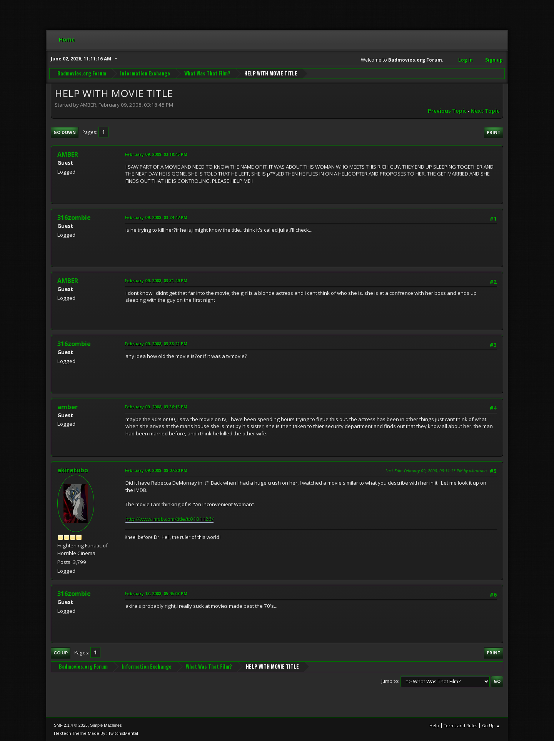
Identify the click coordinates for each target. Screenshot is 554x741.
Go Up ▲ (491, 725)
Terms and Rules (460, 725)
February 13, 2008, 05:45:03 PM (156, 593)
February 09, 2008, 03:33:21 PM (156, 343)
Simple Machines (106, 725)
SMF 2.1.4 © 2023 (71, 725)
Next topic (485, 110)
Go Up (60, 653)
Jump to (389, 681)
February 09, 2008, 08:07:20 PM (156, 470)
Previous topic (447, 110)
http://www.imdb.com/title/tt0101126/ (169, 518)
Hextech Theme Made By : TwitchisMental (96, 733)
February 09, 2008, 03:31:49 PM (156, 280)
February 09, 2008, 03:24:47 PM (156, 217)
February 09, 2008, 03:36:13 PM (156, 407)
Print (494, 132)
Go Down (64, 132)
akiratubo (72, 470)
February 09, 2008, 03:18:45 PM (156, 154)
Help (434, 725)
